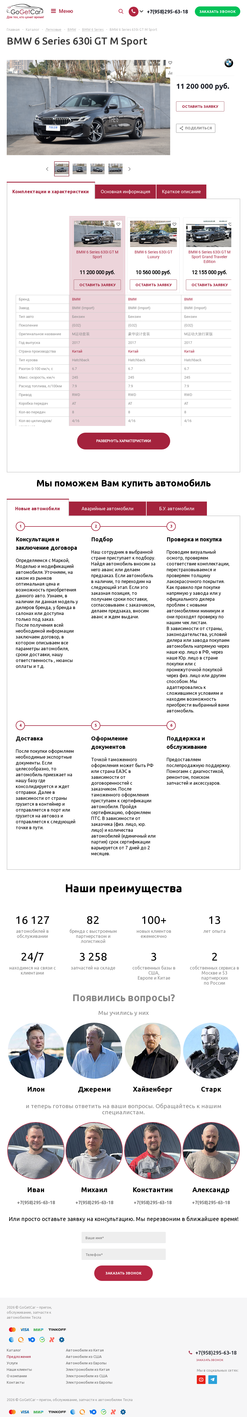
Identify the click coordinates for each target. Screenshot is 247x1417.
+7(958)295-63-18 (167, 11)
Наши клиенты (19, 1369)
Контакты (15, 1382)
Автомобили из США (84, 1356)
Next (129, 169)
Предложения (19, 1356)
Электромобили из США (87, 1376)
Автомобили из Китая (85, 1350)
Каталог (14, 1350)
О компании (17, 1376)
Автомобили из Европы (86, 1363)
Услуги (12, 1363)
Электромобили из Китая (88, 1369)
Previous (47, 169)
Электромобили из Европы (89, 1382)
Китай (77, 351)
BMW (76, 299)
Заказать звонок (209, 1360)
